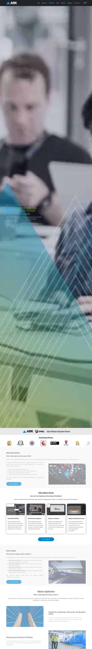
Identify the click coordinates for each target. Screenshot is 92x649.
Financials (69, 3)
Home (38, 3)
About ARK (44, 3)
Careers (63, 3)
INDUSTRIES (12, 205)
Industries (51, 3)
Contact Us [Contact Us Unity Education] (14, 227)
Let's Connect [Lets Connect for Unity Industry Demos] (46, 539)
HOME (7, 205)
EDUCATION (17, 205)
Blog (57, 3)
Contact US (77, 3)
